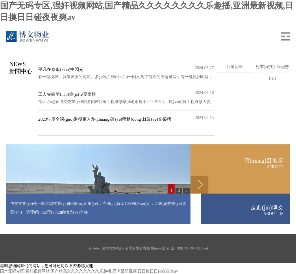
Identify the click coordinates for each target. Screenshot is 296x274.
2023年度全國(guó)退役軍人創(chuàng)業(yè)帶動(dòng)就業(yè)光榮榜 (104, 119)
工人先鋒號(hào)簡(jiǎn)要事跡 (67, 94)
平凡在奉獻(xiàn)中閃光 (60, 69)
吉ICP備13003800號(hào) (189, 248)
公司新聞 (234, 67)
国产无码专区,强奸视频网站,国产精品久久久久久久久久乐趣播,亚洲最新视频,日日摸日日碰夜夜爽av (89, 271)
